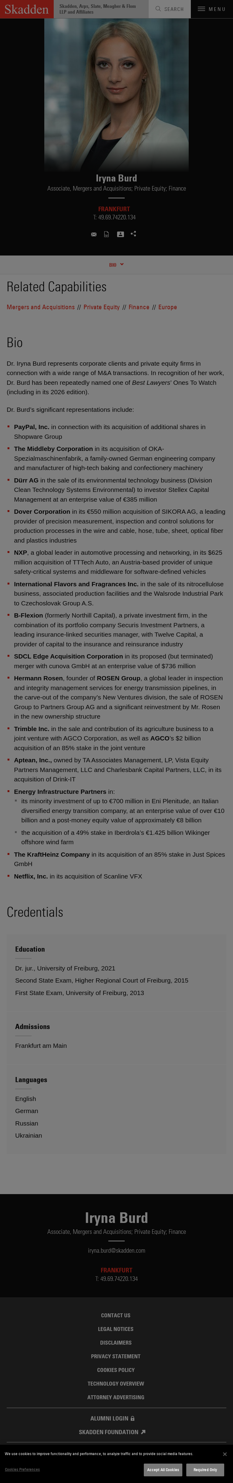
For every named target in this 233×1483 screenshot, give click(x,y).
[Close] (225, 1454)
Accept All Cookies (163, 1469)
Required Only (205, 1469)
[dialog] (116, 1464)
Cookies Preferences (22, 1469)
